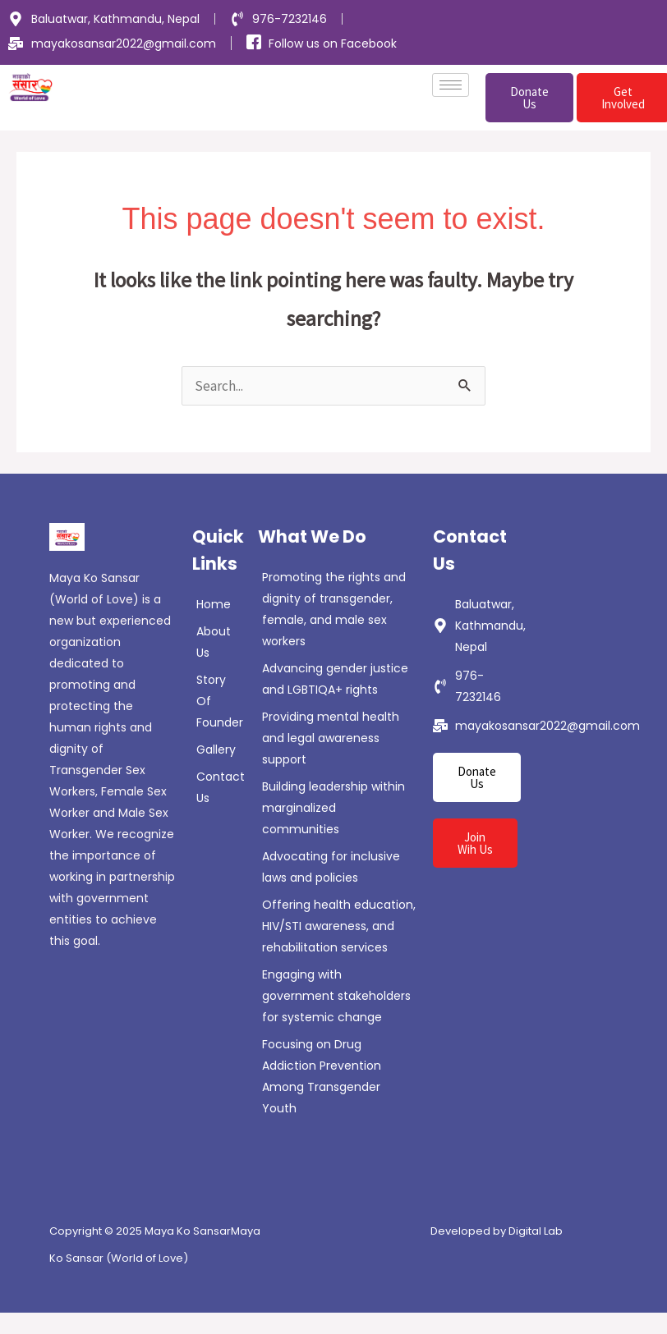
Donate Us (529, 98)
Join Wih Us (475, 843)
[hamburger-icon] (450, 85)
